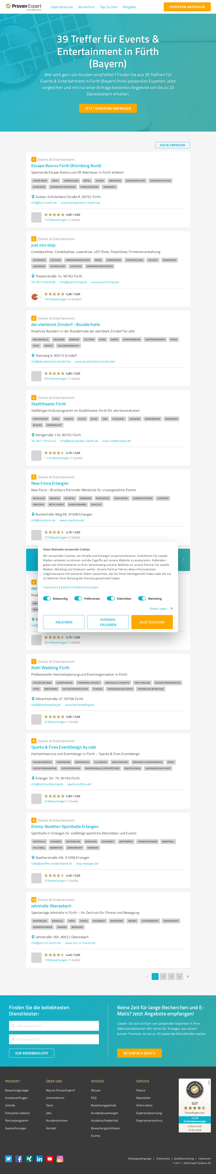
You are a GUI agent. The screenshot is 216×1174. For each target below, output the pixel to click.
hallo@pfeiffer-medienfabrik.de (51, 863)
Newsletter (143, 1098)
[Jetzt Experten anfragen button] (108, 108)
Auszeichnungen (15, 1128)
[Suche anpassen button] (172, 145)
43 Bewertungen (55, 722)
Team (49, 1105)
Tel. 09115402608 (43, 282)
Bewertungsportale (103, 1105)
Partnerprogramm (16, 1120)
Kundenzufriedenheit (104, 1120)
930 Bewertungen (55, 378)
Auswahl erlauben (108, 622)
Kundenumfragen (16, 1098)
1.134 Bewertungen (57, 458)
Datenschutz (163, 1158)
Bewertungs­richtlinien (105, 1128)
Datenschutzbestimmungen (80, 587)
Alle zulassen (152, 622)
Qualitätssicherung (184, 1158)
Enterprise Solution (17, 1113)
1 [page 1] (155, 976)
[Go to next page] (187, 976)
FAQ (93, 1098)
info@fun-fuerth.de (44, 203)
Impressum (50, 587)
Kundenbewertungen (104, 1113)
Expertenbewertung (149, 1113)
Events (95, 1136)
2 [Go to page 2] (163, 976)
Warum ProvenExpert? (60, 1090)
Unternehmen (55, 1098)
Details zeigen (158, 608)
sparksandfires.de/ (79, 784)
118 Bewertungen (55, 960)
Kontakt (51, 1128)
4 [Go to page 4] (179, 976)
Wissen (96, 1090)
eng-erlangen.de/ (87, 863)
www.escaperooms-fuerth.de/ (81, 203)
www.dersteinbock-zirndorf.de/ (95, 361)
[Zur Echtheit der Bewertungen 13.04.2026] (195, 1127)
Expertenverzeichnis (149, 1120)
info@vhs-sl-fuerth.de (46, 943)
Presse (140, 1090)
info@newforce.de (43, 520)
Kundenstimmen (57, 1120)
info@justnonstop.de (73, 282)
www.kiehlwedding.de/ (80, 705)
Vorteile (10, 1105)
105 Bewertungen (55, 299)
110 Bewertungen (55, 220)
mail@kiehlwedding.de (46, 705)
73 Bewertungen (55, 880)
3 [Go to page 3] (171, 976)
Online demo (144, 1105)
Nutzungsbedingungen (140, 1158)
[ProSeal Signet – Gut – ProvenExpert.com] (195, 1098)
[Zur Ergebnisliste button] (31, 1053)
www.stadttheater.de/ (116, 441)
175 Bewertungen (55, 537)
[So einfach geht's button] (139, 1053)
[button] (62, 6)
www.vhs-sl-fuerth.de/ (80, 943)
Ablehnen (64, 622)
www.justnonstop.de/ (105, 282)
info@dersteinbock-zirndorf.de (50, 361)
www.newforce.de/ (72, 520)
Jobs (49, 1113)
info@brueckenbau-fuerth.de (79, 441)
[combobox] (54, 1026)
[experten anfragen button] (187, 6)
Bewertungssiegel (16, 1090)
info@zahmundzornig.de (47, 784)
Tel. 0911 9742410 (43, 441)
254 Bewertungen (55, 642)
